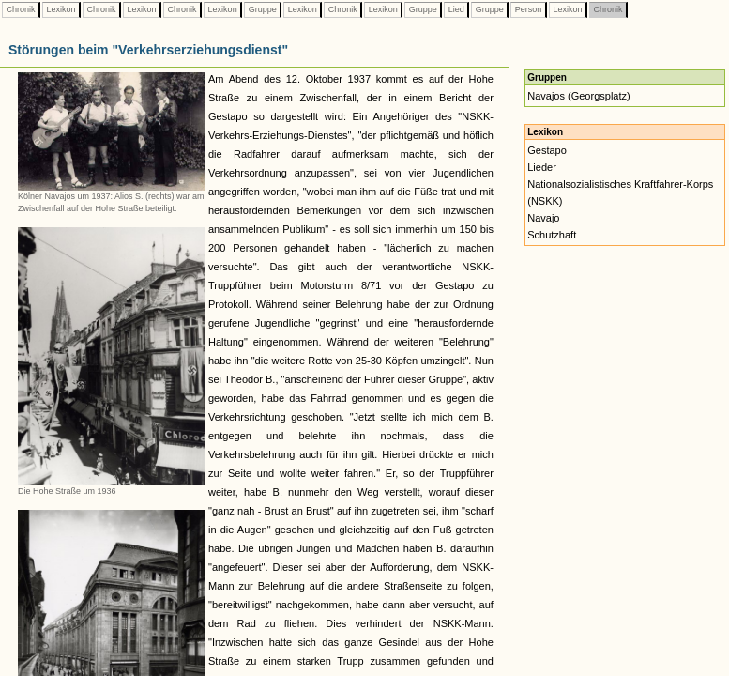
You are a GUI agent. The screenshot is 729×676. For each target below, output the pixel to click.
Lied (456, 9)
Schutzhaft (551, 234)
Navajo (543, 217)
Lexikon (61, 9)
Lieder (541, 167)
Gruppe (262, 9)
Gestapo (547, 150)
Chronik (21, 9)
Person (528, 9)
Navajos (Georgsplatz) (578, 95)
